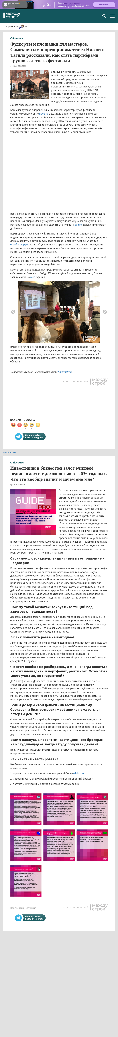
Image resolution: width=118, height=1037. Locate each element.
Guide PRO (17, 462)
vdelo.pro (78, 773)
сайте (33, 277)
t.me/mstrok (64, 372)
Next (104, 312)
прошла (43, 113)
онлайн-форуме (19, 244)
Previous (13, 312)
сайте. (78, 224)
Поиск (104, 16)
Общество (16, 38)
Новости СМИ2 (10, 452)
